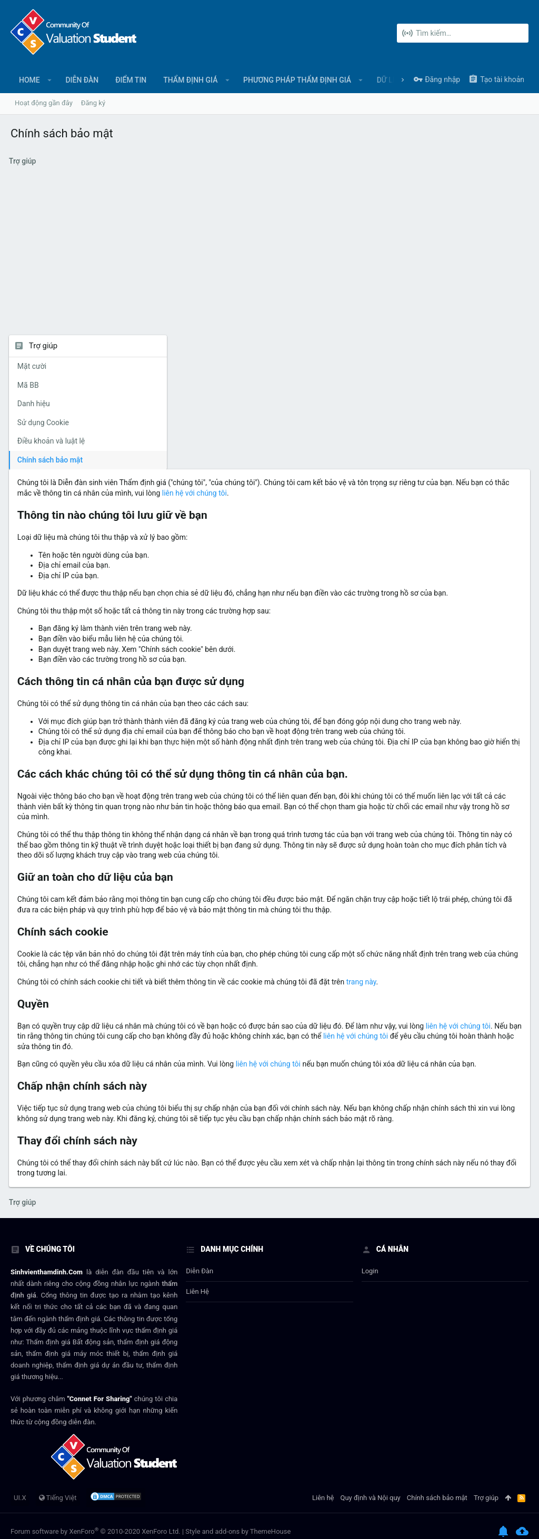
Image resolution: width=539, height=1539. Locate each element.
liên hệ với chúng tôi (300, 994)
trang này (202, 940)
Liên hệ (197, 1281)
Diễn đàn (199, 1260)
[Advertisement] (269, 256)
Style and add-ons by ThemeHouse (238, 1520)
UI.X (20, 1487)
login (370, 1260)
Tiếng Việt (58, 1487)
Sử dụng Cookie (45, 422)
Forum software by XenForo (96, 1520)
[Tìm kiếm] (462, 33)
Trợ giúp (486, 1487)
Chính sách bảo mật (51, 460)
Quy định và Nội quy (371, 1487)
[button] (49, 80)
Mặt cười (33, 366)
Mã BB (30, 385)
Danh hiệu (35, 403)
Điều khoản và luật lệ (52, 441)
